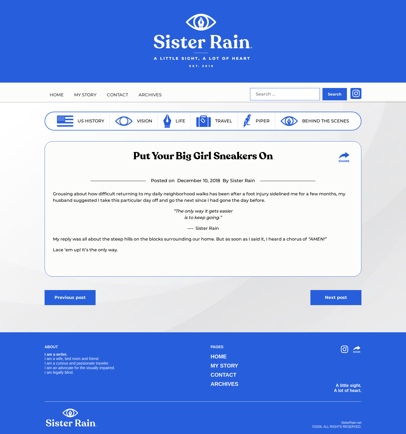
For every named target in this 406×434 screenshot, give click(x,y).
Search (335, 94)
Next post (336, 297)
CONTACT (117, 94)
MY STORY (85, 94)
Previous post (70, 297)
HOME (57, 94)
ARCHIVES (150, 94)
